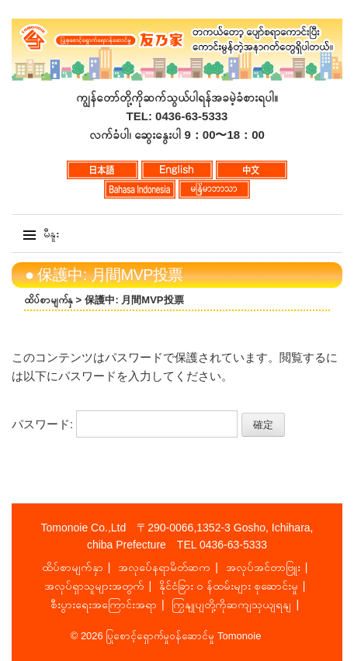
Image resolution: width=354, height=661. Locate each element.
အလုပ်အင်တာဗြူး (263, 567)
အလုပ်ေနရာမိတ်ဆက (164, 567)
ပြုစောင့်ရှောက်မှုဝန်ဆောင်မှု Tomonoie (183, 636)
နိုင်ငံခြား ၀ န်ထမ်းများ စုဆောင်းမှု (228, 586)
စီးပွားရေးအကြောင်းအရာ (103, 604)
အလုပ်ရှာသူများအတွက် (94, 586)
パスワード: (125, 424)
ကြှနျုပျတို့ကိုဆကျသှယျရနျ (231, 604)
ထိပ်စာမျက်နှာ (72, 567)
